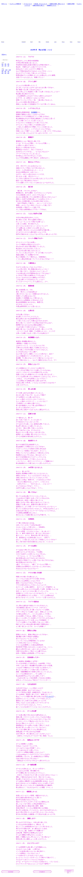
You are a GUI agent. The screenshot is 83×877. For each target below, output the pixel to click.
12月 (3, 69)
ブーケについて (28, 3)
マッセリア (50, 696)
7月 (8, 71)
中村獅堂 (34, 112)
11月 (6, 69)
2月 (5, 65)
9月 (2, 71)
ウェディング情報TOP (15, 3)
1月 (8, 65)
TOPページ (4, 3)
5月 (5, 64)
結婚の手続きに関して (38, 5)
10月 (10, 69)
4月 (8, 64)
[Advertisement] (41, 24)
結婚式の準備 (70, 3)
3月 (2, 65)
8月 (5, 71)
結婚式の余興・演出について (57, 3)
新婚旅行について (51, 5)
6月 (2, 64)
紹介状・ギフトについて (40, 3)
